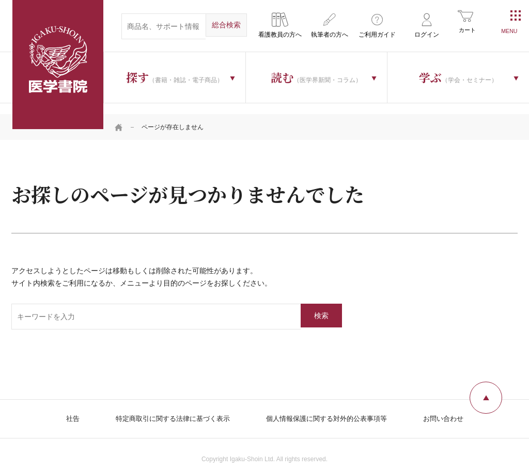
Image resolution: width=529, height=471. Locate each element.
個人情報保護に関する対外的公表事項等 (329, 407)
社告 (62, 407)
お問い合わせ (452, 407)
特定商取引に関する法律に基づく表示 (166, 407)
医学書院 (57, 64)
